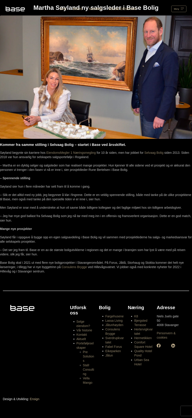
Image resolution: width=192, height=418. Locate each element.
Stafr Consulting (88, 369)
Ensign (34, 399)
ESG (63, 9)
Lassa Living (114, 320)
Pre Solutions (88, 356)
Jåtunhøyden (114, 325)
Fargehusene (114, 316)
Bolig (78, 9)
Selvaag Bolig (153, 152)
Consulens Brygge (74, 267)
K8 (136, 316)
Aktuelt (81, 339)
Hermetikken (143, 338)
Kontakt (81, 334)
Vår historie (84, 330)
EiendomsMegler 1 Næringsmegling (71, 152)
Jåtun (109, 355)
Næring (95, 9)
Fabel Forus (113, 346)
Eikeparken (113, 351)
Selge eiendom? (122, 9)
